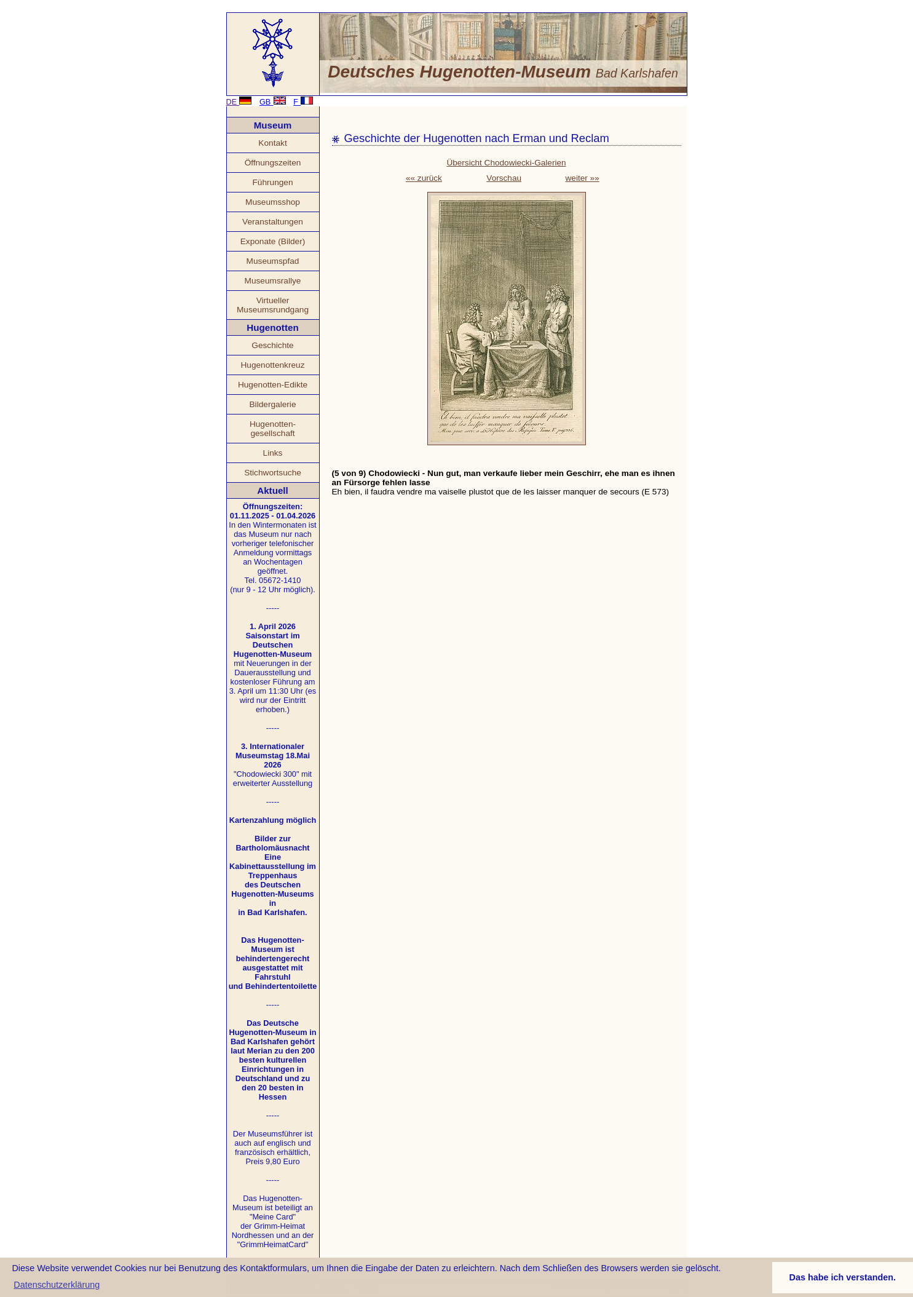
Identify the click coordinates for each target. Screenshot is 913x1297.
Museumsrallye (273, 280)
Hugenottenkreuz (272, 365)
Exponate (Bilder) (273, 241)
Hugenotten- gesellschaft (273, 428)
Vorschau (503, 178)
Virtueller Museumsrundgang (273, 305)
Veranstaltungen (272, 221)
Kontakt (272, 143)
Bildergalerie (273, 404)
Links (273, 453)
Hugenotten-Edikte (272, 384)
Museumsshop (272, 202)
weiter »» (582, 178)
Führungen (272, 182)
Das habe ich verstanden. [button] (842, 1277)
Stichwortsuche (272, 472)
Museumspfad (273, 261)
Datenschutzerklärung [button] (57, 1285)
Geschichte (272, 345)
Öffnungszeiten (273, 162)
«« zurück (424, 178)
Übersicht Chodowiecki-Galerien (506, 162)
